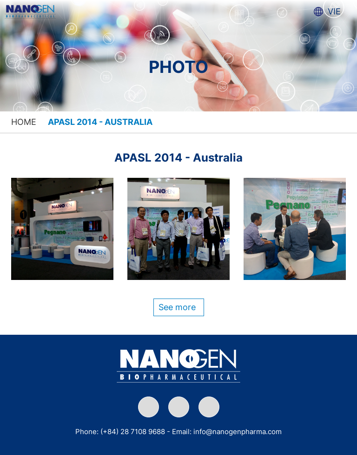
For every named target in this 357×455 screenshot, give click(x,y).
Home (23, 122)
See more (177, 307)
